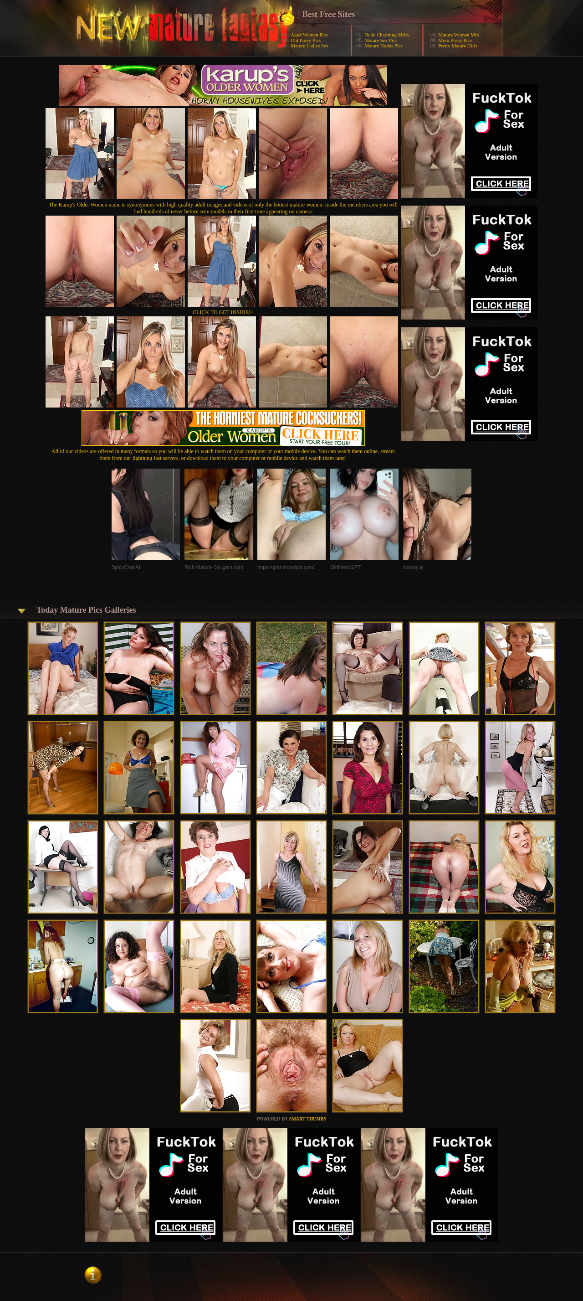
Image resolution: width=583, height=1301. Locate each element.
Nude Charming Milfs (386, 34)
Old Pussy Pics (306, 40)
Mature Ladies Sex (309, 45)
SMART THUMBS (307, 1118)
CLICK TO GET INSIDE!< (223, 312)
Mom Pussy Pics (454, 40)
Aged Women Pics (309, 34)
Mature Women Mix (458, 34)
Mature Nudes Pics (383, 45)
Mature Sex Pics (380, 40)
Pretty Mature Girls (457, 45)
